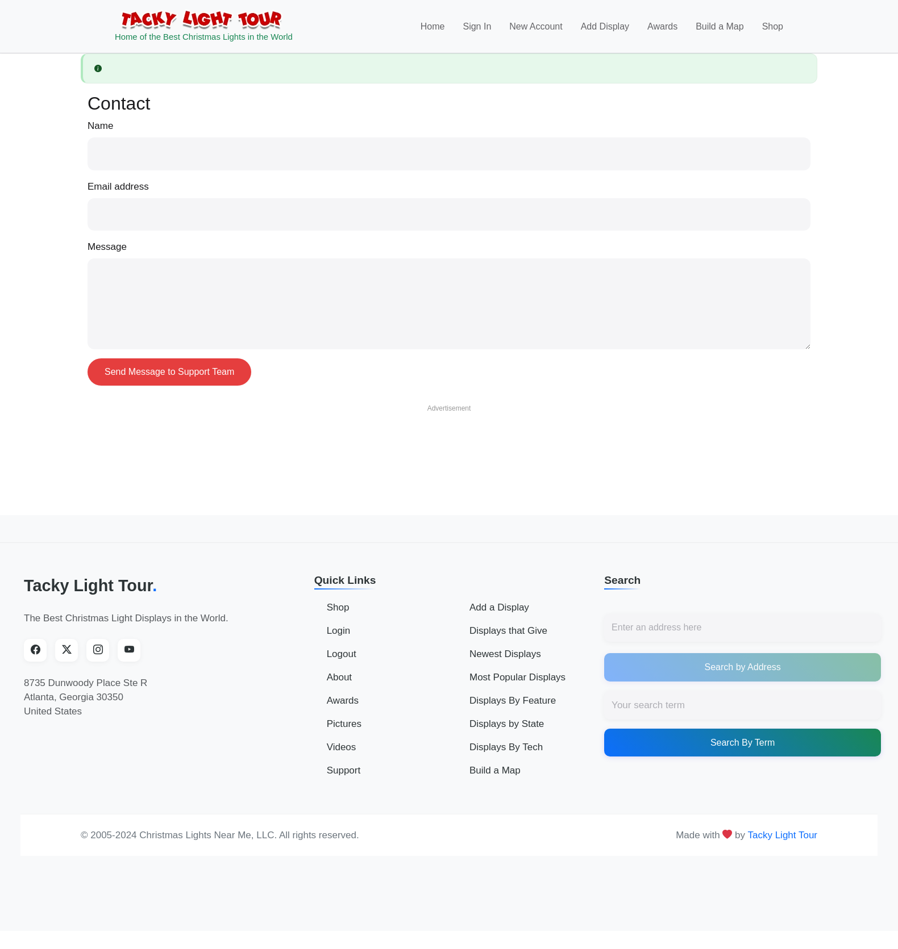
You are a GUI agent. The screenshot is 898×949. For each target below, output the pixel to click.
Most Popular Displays (517, 677)
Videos (341, 747)
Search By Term (742, 742)
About (339, 677)
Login (339, 630)
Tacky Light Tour (90, 585)
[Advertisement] (449, 444)
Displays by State (506, 723)
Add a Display (499, 607)
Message (107, 246)
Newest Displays (505, 654)
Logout (341, 654)
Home (433, 26)
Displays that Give (508, 630)
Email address (118, 186)
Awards (662, 26)
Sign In (477, 26)
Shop (772, 26)
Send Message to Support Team (169, 372)
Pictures (344, 723)
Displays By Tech (506, 747)
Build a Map (720, 26)
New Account (535, 26)
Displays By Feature (512, 700)
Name (100, 125)
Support (344, 770)
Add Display (605, 26)
